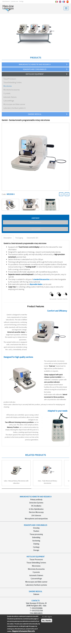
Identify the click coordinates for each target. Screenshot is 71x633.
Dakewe (36, 594)
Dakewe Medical (34, 114)
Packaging (19, 238)
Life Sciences (36, 515)
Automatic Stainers (10, 97)
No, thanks (46, 620)
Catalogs (21, 1)
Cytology (36, 547)
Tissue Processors (9, 79)
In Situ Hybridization (36, 509)
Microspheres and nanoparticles (36, 519)
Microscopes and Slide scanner (14, 104)
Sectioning (36, 541)
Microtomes (7, 86)
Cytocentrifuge (8, 101)
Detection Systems (36, 503)
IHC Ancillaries (36, 506)
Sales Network (6, 1)
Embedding (36, 537)
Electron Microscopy (36, 512)
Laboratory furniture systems (13, 108)
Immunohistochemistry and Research (35, 64)
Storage (36, 550)
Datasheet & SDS (32, 238)
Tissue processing (36, 534)
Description (8, 238)
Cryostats (6, 93)
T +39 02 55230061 (35, 229)
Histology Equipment (35, 74)
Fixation (36, 531)
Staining (36, 544)
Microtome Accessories (11, 90)
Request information (35, 222)
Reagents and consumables (34, 69)
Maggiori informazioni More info (23, 631)
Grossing (36, 528)
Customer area (14, 1)
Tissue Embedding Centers (12, 82)
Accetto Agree (47, 616)
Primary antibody (36, 499)
